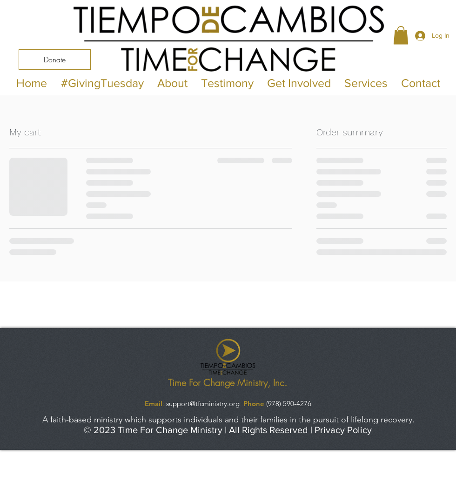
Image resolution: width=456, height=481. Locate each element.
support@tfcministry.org (203, 403)
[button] (401, 35)
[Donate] (55, 59)
